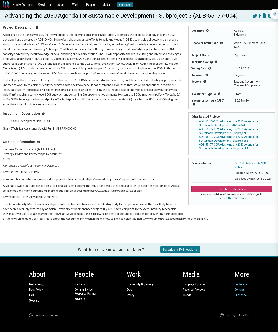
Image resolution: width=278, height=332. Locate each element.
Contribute (125, 4)
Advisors (80, 299)
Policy (130, 295)
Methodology (37, 284)
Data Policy (36, 289)
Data (129, 289)
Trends (187, 295)
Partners (80, 284)
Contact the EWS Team (231, 198)
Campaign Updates (194, 284)
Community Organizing (140, 284)
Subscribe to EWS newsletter (180, 249)
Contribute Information (232, 189)
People (90, 5)
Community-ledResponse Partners (86, 291)
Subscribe (241, 295)
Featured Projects (194, 289)
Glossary (34, 300)
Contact (239, 289)
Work (75, 5)
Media (106, 5)
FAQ (31, 295)
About (60, 5)
